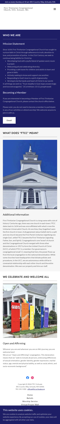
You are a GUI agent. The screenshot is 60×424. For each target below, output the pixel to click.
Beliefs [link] (30, 398)
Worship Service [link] (30, 401)
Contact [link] (30, 411)
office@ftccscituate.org (36, 389)
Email (9, 120)
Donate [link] (30, 408)
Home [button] (30, 395)
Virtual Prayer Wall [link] (30, 404)
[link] (22, 10)
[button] (54, 9)
